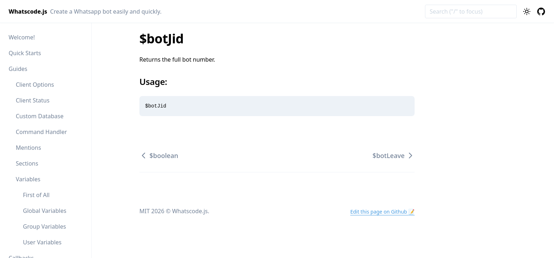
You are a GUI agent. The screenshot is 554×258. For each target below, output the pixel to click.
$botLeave (394, 155)
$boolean (158, 155)
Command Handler (41, 132)
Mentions (28, 148)
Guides (18, 69)
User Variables (42, 242)
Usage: (157, 81)
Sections (27, 163)
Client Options (35, 85)
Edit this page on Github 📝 (382, 211)
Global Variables (44, 211)
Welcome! (22, 37)
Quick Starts (25, 53)
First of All (36, 195)
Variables (28, 179)
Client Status (32, 100)
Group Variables (44, 226)
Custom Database (39, 116)
